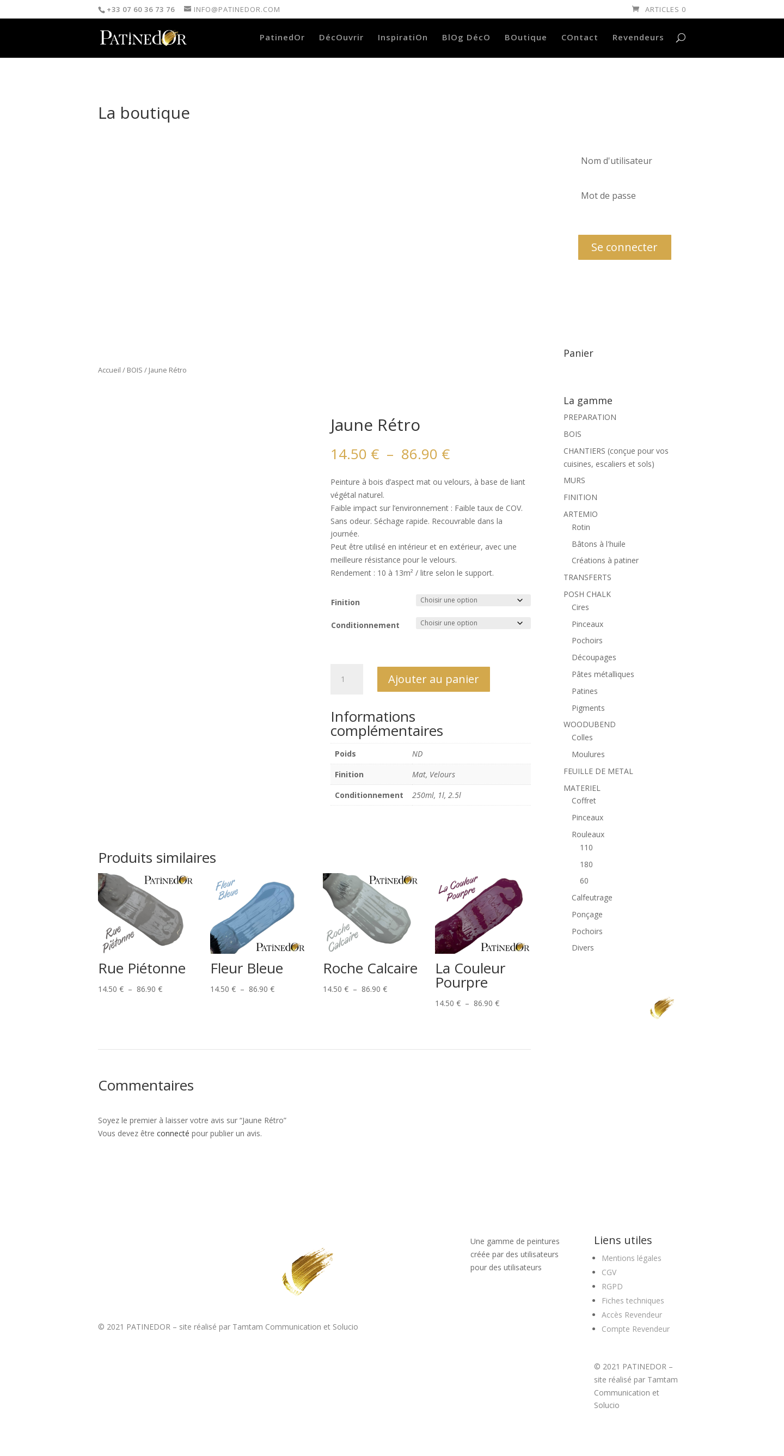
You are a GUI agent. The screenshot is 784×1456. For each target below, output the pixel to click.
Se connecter (624, 247)
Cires (580, 607)
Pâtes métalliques (603, 674)
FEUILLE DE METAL (598, 771)
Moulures (588, 754)
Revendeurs (638, 37)
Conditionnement (365, 625)
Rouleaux (588, 834)
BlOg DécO (466, 37)
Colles (582, 737)
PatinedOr (282, 37)
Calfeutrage (592, 897)
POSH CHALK (587, 594)
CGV (609, 1272)
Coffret (584, 800)
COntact (579, 37)
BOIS (135, 370)
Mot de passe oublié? (610, 220)
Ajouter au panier (433, 679)
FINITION (580, 497)
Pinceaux (587, 624)
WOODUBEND (590, 724)
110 (586, 847)
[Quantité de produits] (346, 679)
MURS (574, 480)
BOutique (526, 37)
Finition (345, 602)
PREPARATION (590, 417)
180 (586, 864)
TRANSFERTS (587, 577)
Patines (585, 691)
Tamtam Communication (276, 1326)
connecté (173, 1133)
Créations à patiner (605, 560)
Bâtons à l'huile (599, 544)
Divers (583, 947)
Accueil (109, 370)
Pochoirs (587, 640)
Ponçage (587, 914)
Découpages (594, 657)
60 (584, 880)
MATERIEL (582, 788)
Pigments (588, 708)
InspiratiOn (403, 37)
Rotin (581, 527)
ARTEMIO (581, 514)
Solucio (345, 1326)
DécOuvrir (341, 37)
